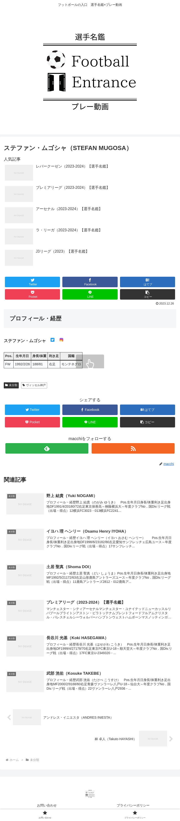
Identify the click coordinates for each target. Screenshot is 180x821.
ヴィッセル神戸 (34, 385)
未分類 (11, 385)
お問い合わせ (47, 806)
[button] (147, 294)
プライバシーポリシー (133, 806)
